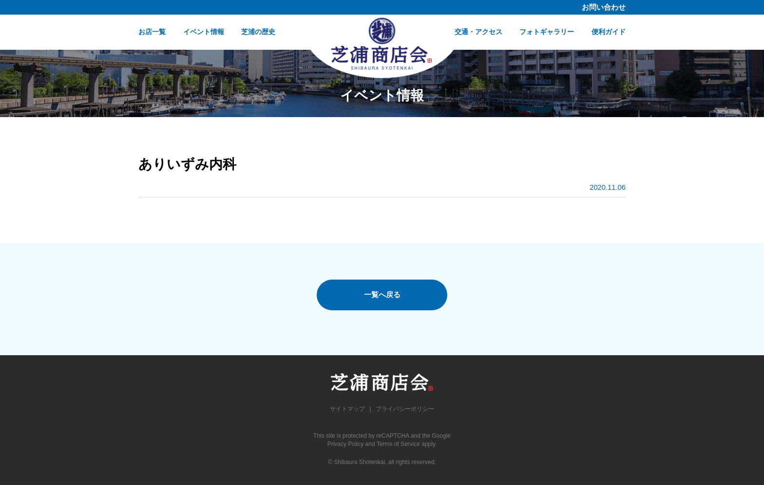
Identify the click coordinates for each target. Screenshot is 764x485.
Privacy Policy (345, 444)
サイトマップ (347, 408)
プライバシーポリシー (405, 408)
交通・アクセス (478, 32)
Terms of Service (398, 444)
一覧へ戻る (382, 295)
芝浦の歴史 (258, 32)
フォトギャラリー (546, 32)
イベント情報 (203, 32)
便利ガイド (609, 32)
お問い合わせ (604, 7)
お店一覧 (152, 32)
